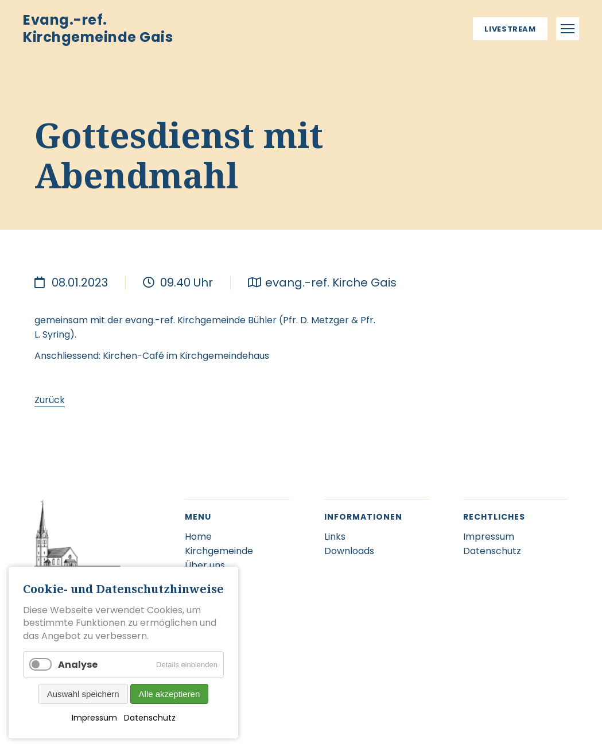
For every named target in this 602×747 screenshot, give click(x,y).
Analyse (78, 664)
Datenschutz (150, 717)
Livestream (510, 29)
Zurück (49, 400)
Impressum (94, 717)
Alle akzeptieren (169, 694)
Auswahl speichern (83, 694)
